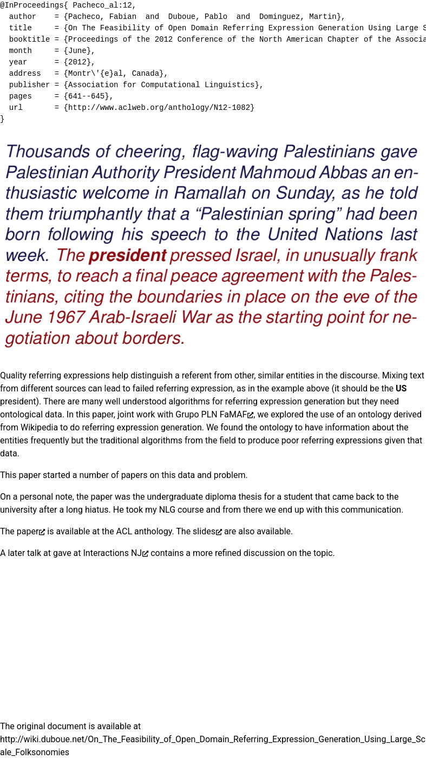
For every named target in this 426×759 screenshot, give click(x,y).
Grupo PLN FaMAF (211, 414)
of (115, 475)
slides (204, 531)
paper (28, 531)
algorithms (188, 401)
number (94, 475)
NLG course (181, 510)
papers (134, 475)
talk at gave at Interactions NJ (84, 553)
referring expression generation (285, 401)
